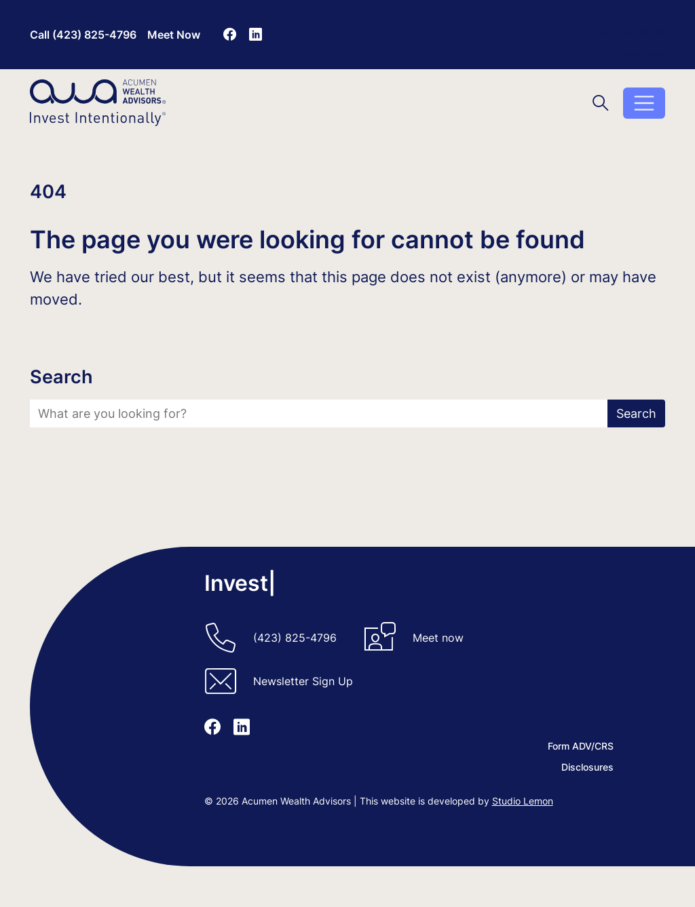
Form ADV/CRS (632, 32)
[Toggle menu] (644, 103)
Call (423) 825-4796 (83, 34)
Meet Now (173, 34)
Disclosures (639, 53)
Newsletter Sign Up (303, 681)
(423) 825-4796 (295, 637)
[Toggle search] (600, 102)
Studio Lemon (522, 801)
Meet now (438, 637)
